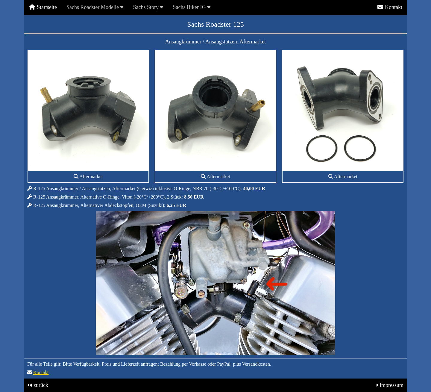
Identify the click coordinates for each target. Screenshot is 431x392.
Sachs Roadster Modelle (94, 7)
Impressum (391, 385)
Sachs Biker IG (191, 7)
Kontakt (389, 7)
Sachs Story (148, 7)
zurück (41, 385)
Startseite (43, 7)
